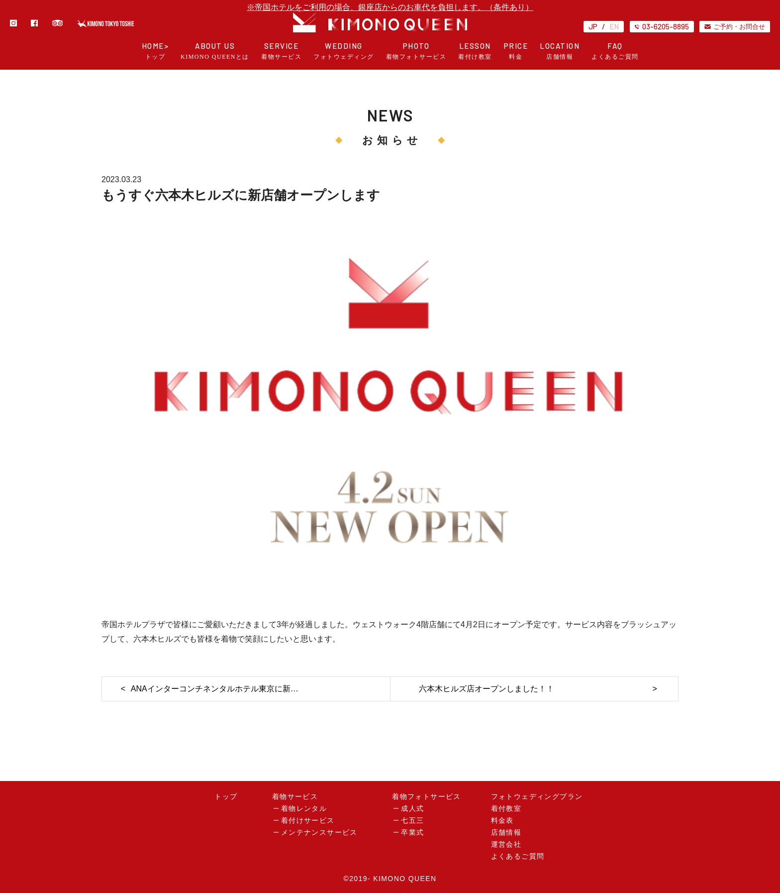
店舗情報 (506, 832)
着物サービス (295, 796)
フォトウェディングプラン (537, 796)
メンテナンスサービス (319, 832)
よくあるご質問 (518, 856)
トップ (225, 796)
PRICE (516, 51)
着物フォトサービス (426, 796)
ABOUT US (215, 51)
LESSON (475, 51)
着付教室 (506, 808)
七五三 (412, 820)
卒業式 (412, 832)
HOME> (155, 51)
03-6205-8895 (662, 26)
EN (614, 26)
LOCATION (560, 51)
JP (592, 26)
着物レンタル (304, 808)
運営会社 (506, 844)
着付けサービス (308, 820)
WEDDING (343, 51)
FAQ (615, 51)
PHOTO (416, 51)
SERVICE (281, 51)
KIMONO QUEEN (404, 879)
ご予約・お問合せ (734, 26)
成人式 (412, 808)
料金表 (502, 820)
